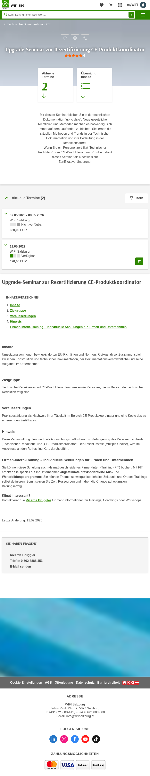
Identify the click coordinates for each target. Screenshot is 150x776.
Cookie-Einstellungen (26, 682)
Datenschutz (85, 682)
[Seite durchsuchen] (68, 15)
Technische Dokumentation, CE (29, 24)
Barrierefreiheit (108, 682)
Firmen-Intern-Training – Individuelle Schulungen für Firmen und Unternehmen (68, 327)
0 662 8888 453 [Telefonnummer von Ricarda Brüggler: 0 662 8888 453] (32, 560)
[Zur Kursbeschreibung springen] (94, 85)
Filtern (136, 198)
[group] (75, 56)
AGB (48, 682)
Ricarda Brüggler (38, 500)
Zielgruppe (18, 310)
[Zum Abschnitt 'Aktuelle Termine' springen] (55, 85)
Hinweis (16, 321)
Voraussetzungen (23, 316)
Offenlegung (64, 682)
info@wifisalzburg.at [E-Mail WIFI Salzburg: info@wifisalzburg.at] (80, 716)
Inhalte (15, 305)
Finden (131, 15)
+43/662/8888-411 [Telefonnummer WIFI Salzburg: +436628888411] (61, 712)
